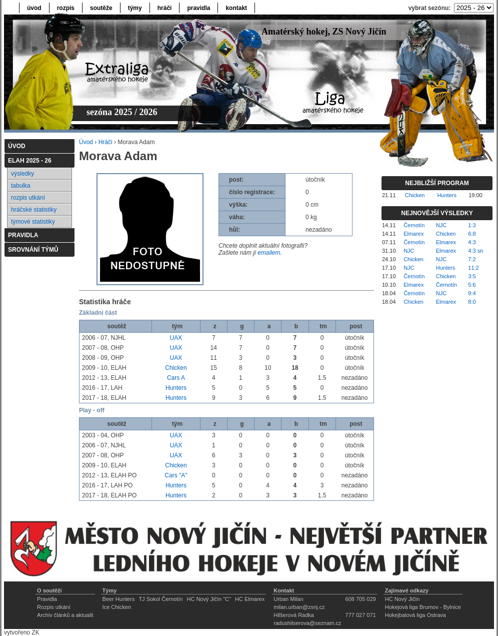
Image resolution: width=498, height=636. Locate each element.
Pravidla (47, 599)
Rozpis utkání (53, 607)
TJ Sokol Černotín (160, 599)
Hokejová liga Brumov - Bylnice (423, 607)
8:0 (472, 302)
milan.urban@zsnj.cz (299, 607)
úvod (34, 8)
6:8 (472, 234)
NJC (441, 225)
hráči (165, 8)
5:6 (472, 285)
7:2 (472, 259)
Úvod (86, 142)
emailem (269, 252)
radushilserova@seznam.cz (307, 623)
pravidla (198, 8)
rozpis (65, 8)
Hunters (176, 387)
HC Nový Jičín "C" (208, 599)
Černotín (414, 225)
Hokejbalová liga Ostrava (415, 615)
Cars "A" (175, 475)
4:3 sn (475, 251)
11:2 (473, 268)
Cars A (176, 377)
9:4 (472, 293)
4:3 (472, 242)
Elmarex (414, 234)
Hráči (105, 142)
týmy (135, 8)
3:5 (472, 276)
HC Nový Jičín (402, 599)
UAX (176, 337)
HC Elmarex (249, 599)
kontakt (236, 8)
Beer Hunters (118, 599)
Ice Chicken (116, 607)
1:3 (472, 225)
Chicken (175, 367)
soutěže (101, 8)
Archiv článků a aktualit (65, 615)
